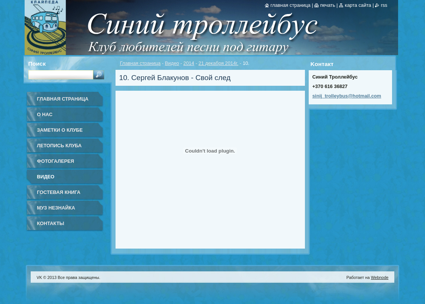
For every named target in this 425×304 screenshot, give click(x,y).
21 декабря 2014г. (218, 63)
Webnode (379, 277)
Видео (172, 63)
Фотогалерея (55, 161)
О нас (45, 114)
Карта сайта (358, 5)
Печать (327, 5)
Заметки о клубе (60, 130)
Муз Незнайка (56, 208)
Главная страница (140, 63)
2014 (188, 63)
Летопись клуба (59, 145)
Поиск (37, 63)
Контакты (50, 223)
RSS (384, 5)
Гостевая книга (59, 192)
